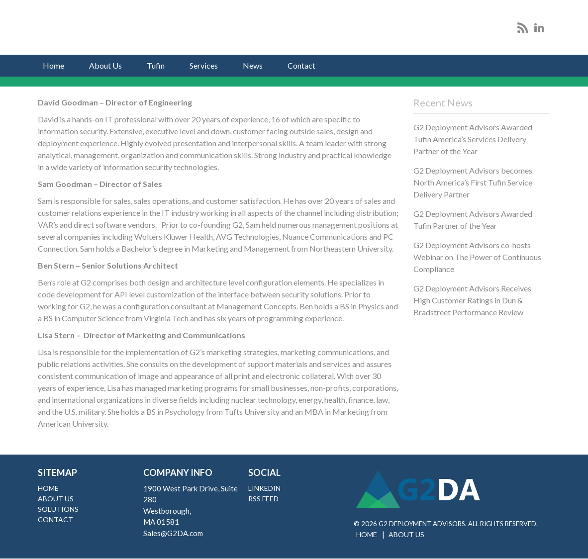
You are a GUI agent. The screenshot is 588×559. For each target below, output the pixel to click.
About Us (105, 65)
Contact (301, 65)
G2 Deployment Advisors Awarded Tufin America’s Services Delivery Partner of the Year (472, 139)
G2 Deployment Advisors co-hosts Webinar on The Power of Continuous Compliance (477, 257)
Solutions (58, 509)
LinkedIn (264, 488)
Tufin (156, 65)
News (253, 65)
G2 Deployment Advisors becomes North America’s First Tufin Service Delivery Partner (472, 182)
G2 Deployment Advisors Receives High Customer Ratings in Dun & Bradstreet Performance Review (472, 300)
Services (204, 65)
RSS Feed (263, 498)
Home (53, 65)
